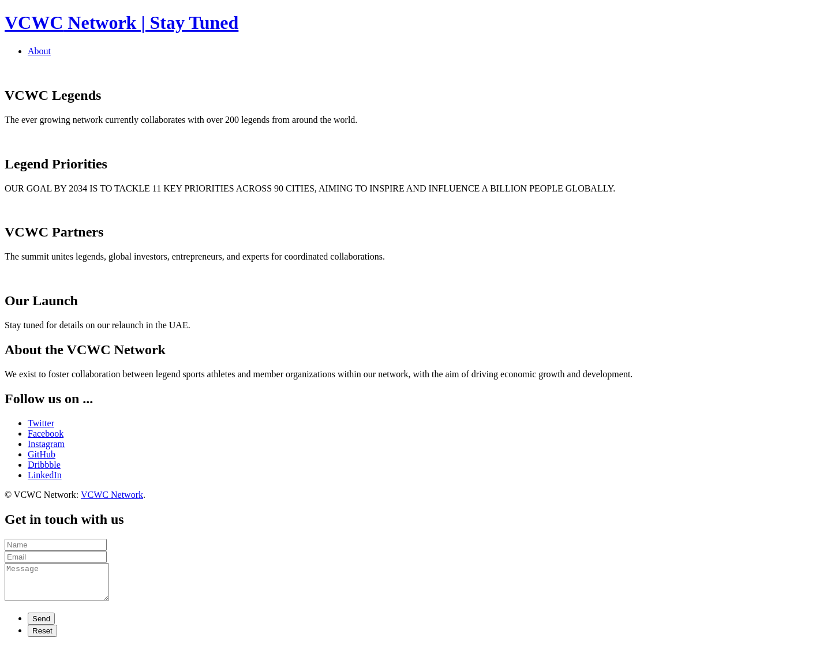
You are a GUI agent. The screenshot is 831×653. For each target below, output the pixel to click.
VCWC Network (112, 495)
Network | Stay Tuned (121, 22)
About (39, 51)
